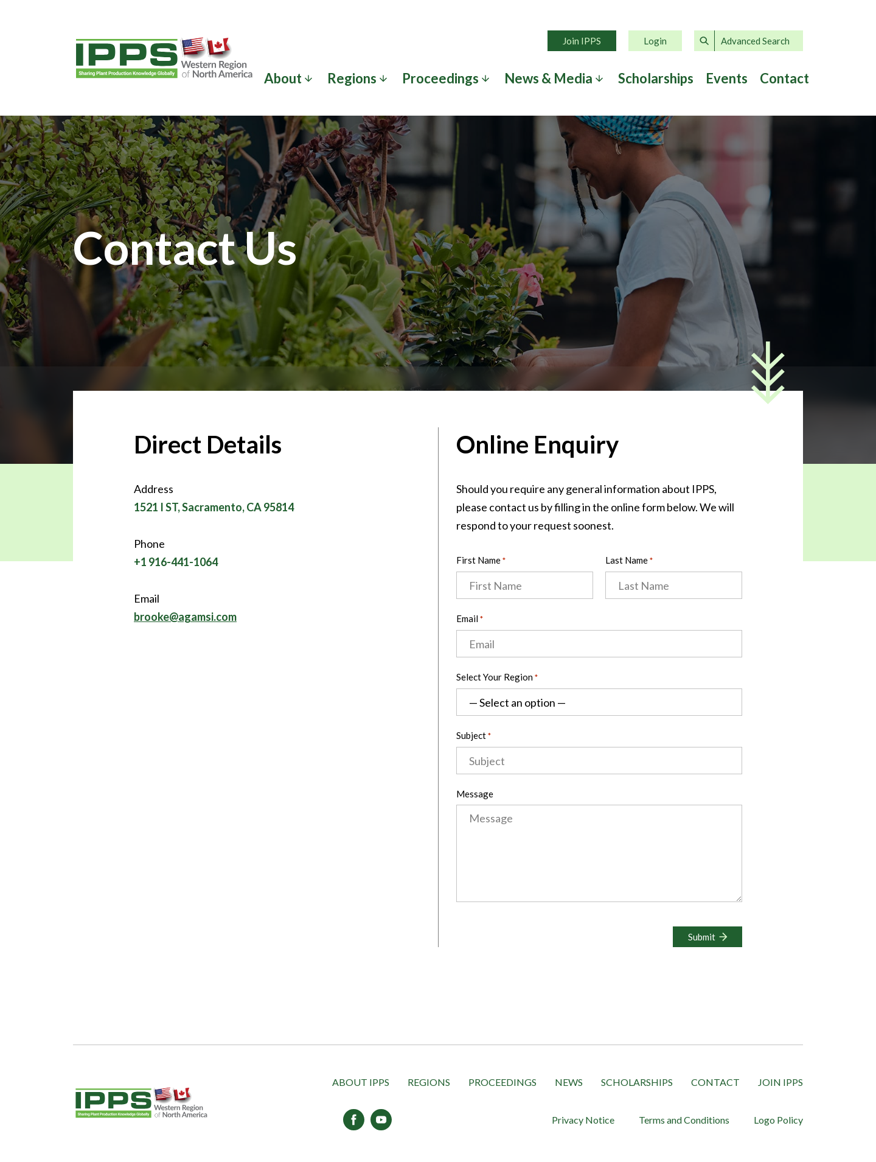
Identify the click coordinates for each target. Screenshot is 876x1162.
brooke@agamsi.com (185, 616)
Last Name (630, 561)
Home (164, 57)
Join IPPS (582, 40)
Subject (473, 736)
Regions (352, 78)
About (283, 78)
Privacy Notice (583, 1119)
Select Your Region (497, 677)
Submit (701, 936)
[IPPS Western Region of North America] (141, 1103)
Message (474, 793)
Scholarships (655, 78)
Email (469, 619)
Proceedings (440, 78)
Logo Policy (778, 1119)
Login (655, 40)
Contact (784, 78)
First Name (481, 561)
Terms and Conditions (684, 1119)
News (569, 1082)
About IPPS (360, 1082)
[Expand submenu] (308, 78)
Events (727, 78)
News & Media (548, 78)
